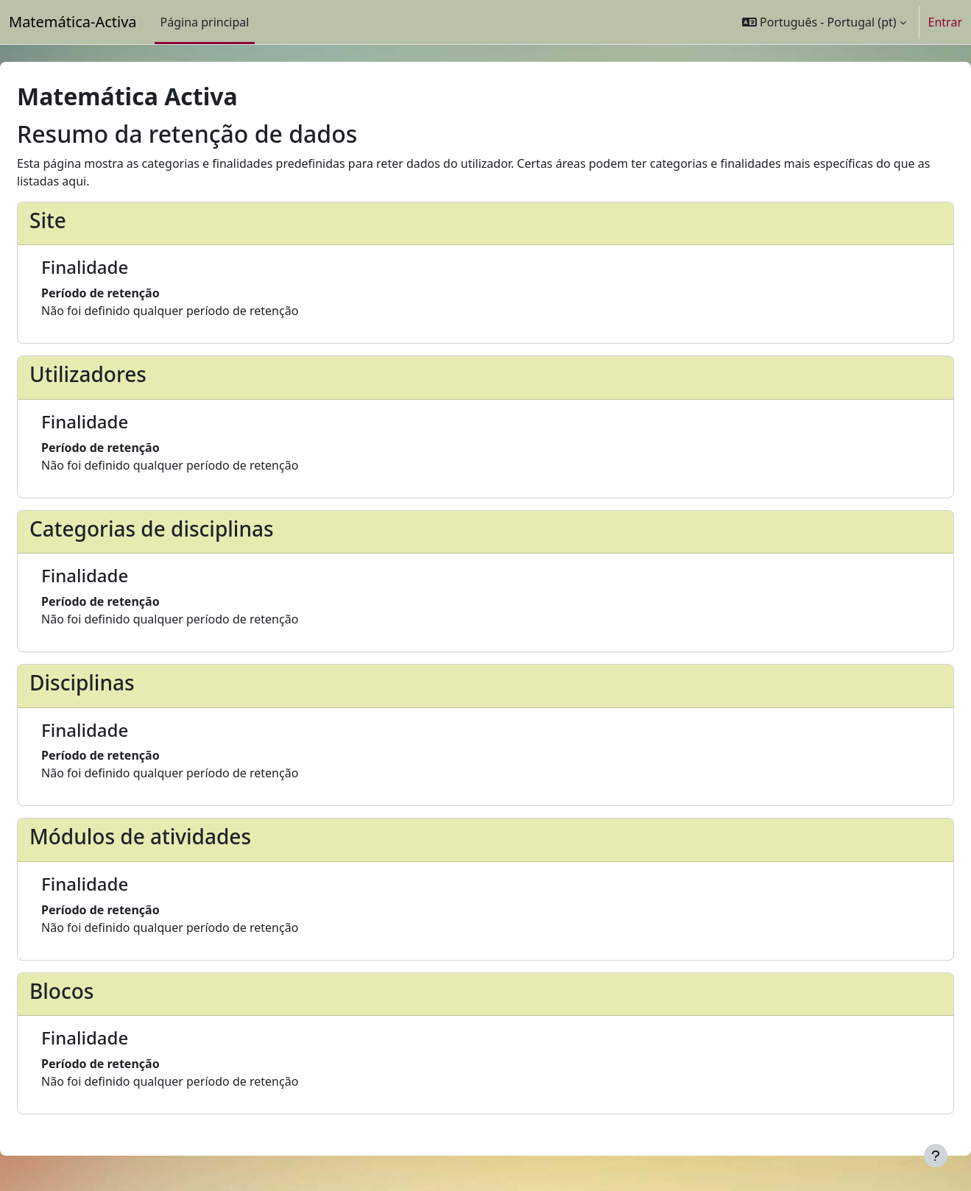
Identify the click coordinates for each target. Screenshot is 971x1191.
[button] (823, 22)
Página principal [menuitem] (205, 22)
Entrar (945, 22)
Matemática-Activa (73, 22)
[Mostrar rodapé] (935, 1155)
